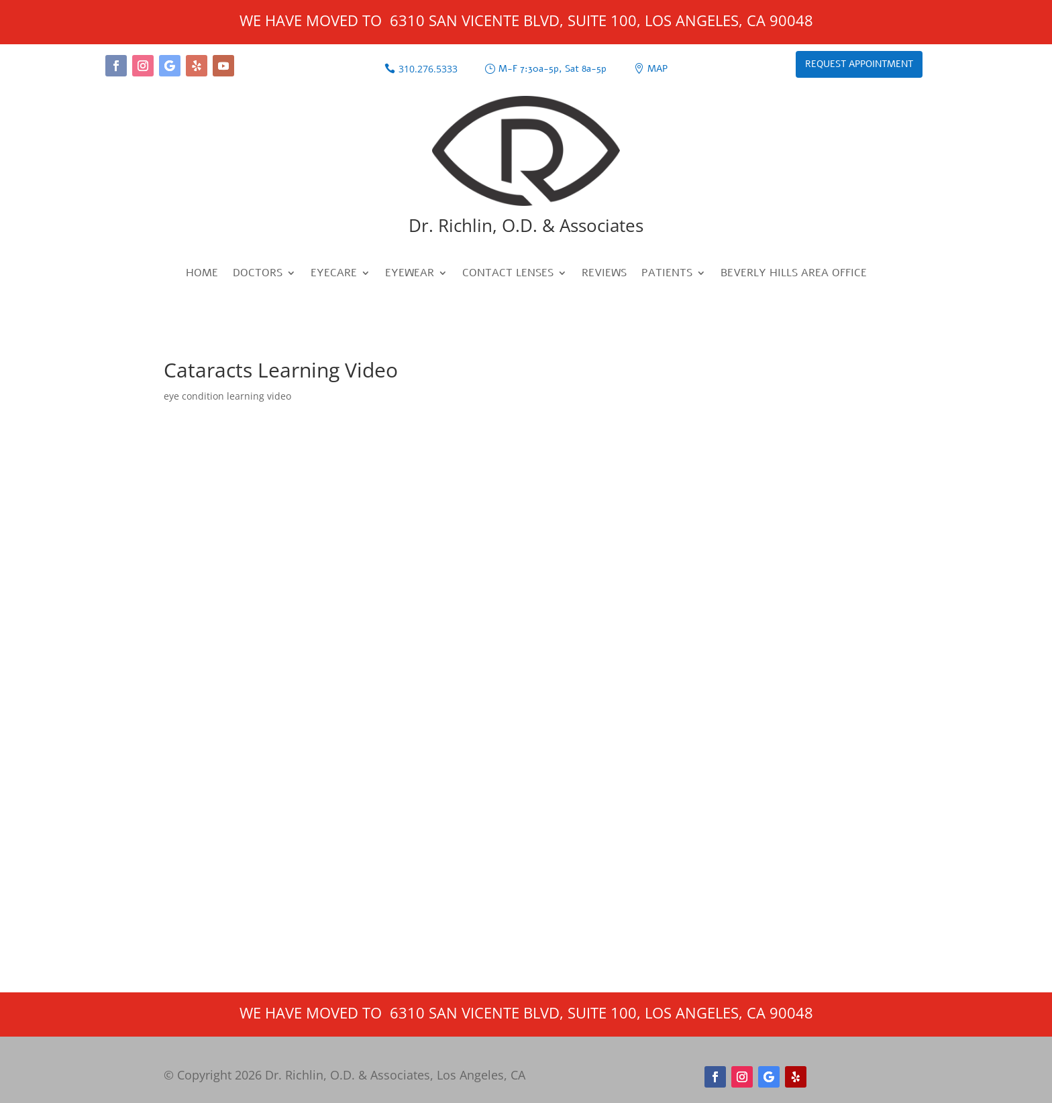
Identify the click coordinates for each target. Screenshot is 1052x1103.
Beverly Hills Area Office (794, 274)
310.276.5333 (428, 68)
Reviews (604, 274)
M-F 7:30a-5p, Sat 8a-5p (552, 68)
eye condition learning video (227, 396)
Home (202, 274)
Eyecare (334, 274)
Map (657, 68)
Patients (666, 274)
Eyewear (409, 274)
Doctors (257, 274)
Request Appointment (859, 64)
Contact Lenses (508, 274)
